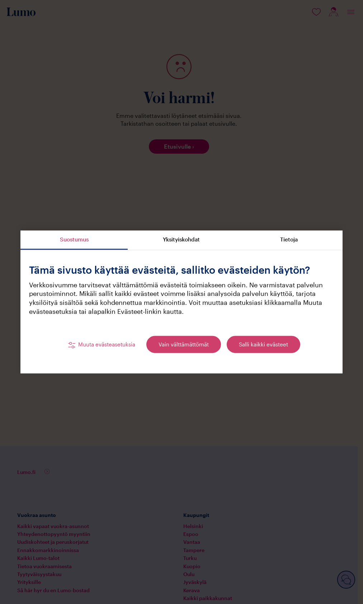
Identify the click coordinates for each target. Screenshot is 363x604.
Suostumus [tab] (74, 239)
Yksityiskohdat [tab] (181, 239)
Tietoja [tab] (289, 239)
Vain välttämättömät (184, 344)
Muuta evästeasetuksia (106, 344)
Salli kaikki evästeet (263, 344)
